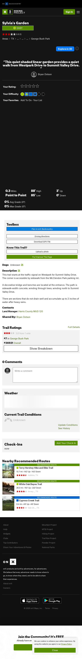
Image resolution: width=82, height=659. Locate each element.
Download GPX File (42, 241)
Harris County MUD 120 (31, 311)
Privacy (55, 608)
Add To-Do (26, 100)
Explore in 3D (65, 48)
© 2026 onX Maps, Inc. (33, 608)
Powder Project (48, 542)
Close (55, 650)
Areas (5, 38)
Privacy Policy (66, 644)
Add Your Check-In (66, 443)
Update (68, 424)
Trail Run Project (49, 538)
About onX (7, 583)
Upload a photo (42, 251)
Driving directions (42, 236)
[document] (55, 646)
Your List (37, 100)
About (5, 525)
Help (5, 529)
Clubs (5, 538)
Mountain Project (49, 525)
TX (12, 38)
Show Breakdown (41, 348)
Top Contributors (10, 542)
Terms (47, 608)
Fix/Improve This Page (42, 257)
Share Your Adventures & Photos (17, 547)
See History (64, 428)
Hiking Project (48, 533)
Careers (6, 588)
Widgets (6, 533)
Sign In (69, 11)
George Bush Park (40, 38)
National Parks (48, 547)
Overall (17, 342)
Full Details (74, 327)
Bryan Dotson (45, 74)
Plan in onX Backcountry (42, 229)
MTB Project (47, 529)
